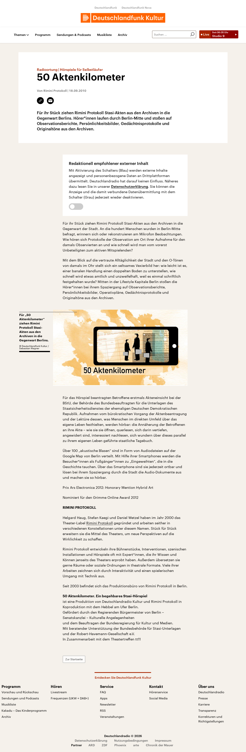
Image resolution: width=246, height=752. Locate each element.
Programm (43, 34)
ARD (91, 745)
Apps (103, 698)
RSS (103, 710)
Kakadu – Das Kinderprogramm (24, 710)
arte (136, 745)
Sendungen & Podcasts (74, 34)
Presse (203, 698)
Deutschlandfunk (106, 7)
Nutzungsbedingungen (131, 740)
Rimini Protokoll (99, 523)
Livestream (59, 692)
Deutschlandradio (211, 692)
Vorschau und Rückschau (20, 692)
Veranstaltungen (112, 716)
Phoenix (120, 745)
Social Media (158, 698)
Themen (20, 34)
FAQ (103, 692)
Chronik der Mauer (159, 745)
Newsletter (108, 704)
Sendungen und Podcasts (20, 698)
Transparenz (207, 710)
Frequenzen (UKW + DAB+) (70, 698)
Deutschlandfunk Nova (136, 7)
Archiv (122, 34)
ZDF (104, 745)
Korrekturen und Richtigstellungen (211, 719)
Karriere (204, 704)
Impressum (163, 740)
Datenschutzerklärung (129, 186)
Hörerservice (158, 692)
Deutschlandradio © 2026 (123, 736)
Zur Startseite (74, 659)
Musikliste (104, 34)
